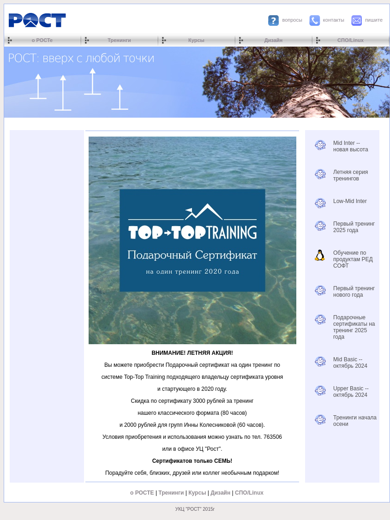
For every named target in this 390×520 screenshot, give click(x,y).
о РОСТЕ (142, 493)
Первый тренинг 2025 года (354, 227)
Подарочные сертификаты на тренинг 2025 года (354, 327)
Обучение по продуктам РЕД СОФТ (353, 259)
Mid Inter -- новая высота (350, 146)
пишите (374, 20)
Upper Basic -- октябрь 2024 (351, 391)
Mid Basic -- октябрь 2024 (350, 362)
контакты (333, 20)
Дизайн (273, 40)
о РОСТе (42, 40)
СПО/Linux (350, 40)
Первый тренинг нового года (354, 291)
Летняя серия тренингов (350, 175)
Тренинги (119, 40)
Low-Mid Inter (350, 201)
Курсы (196, 40)
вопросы (292, 20)
